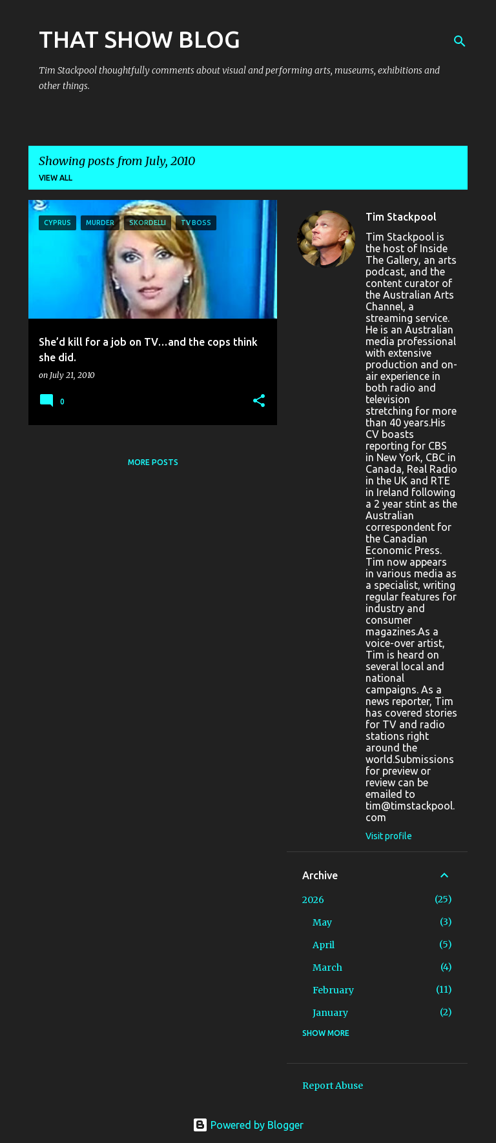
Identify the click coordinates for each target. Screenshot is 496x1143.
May (322, 922)
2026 (313, 900)
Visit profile (389, 836)
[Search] (460, 41)
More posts (153, 462)
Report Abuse (332, 1085)
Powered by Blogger (248, 1125)
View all (55, 178)
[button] (259, 401)
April (324, 945)
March (327, 967)
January (330, 1013)
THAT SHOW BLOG (139, 39)
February (333, 990)
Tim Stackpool (401, 217)
